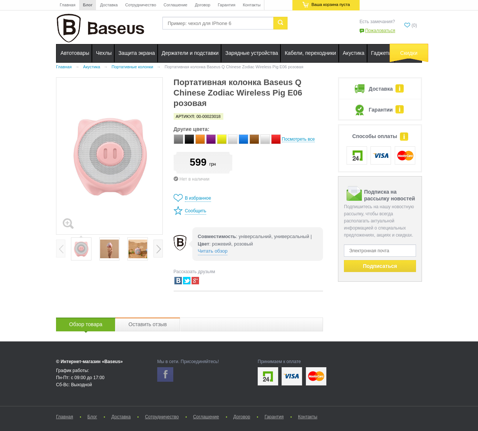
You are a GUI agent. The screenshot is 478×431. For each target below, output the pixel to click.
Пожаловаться (380, 30)
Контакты (252, 5)
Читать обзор (213, 251)
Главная (67, 5)
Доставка (109, 5)
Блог (88, 5)
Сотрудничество (140, 5)
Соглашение (175, 5)
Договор (203, 5)
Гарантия (226, 5)
